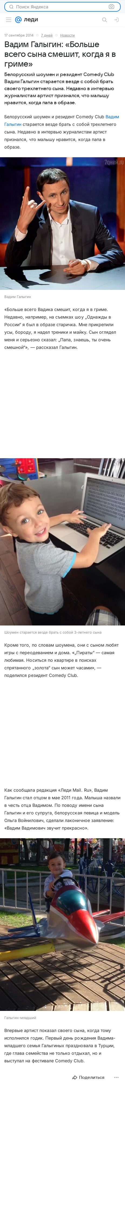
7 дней (47, 35)
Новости (67, 35)
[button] (62, 224)
